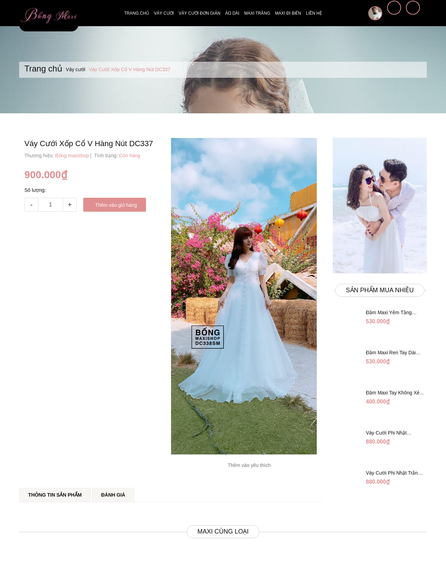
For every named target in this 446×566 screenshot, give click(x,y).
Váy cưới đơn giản (199, 13)
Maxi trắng (257, 13)
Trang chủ (136, 13)
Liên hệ (314, 13)
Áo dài (232, 13)
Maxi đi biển (288, 13)
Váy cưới (164, 13)
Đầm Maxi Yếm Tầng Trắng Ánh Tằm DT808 (391, 313)
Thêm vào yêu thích (249, 465)
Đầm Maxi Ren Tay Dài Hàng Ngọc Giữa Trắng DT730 (391, 353)
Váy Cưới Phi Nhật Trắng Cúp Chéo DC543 (392, 433)
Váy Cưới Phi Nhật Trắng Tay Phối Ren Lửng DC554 (395, 473)
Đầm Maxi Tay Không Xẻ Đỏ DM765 (393, 393)
